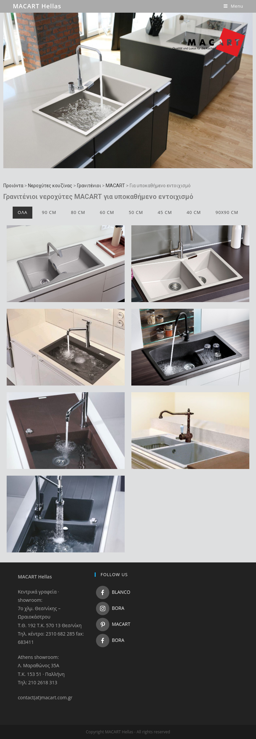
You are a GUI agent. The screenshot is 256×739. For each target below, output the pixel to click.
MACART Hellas (37, 6)
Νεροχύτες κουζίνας (50, 185)
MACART (115, 185)
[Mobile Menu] (233, 6)
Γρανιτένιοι (89, 185)
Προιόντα (13, 185)
